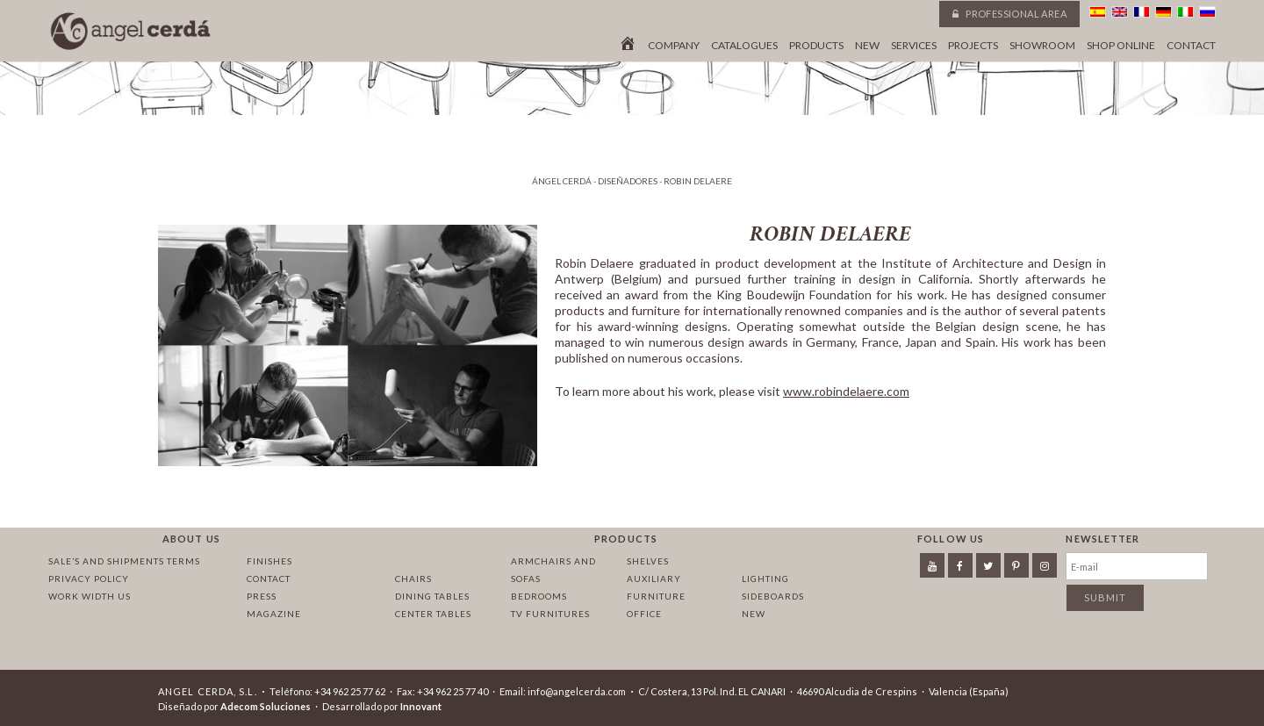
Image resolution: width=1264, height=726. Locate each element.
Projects (973, 46)
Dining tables (432, 596)
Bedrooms (539, 596)
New (867, 46)
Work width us (89, 596)
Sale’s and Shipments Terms (124, 561)
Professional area (1009, 13)
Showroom (1042, 46)
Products (816, 46)
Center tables (433, 613)
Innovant (421, 706)
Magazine (274, 613)
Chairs (413, 578)
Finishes (269, 561)
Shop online (1121, 46)
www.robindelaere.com (846, 391)
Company (674, 46)
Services (914, 46)
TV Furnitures (550, 613)
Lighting (765, 578)
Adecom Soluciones (265, 706)
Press (261, 596)
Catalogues (744, 46)
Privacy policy (88, 578)
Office (644, 613)
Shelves (648, 561)
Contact (1191, 46)
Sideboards (773, 596)
